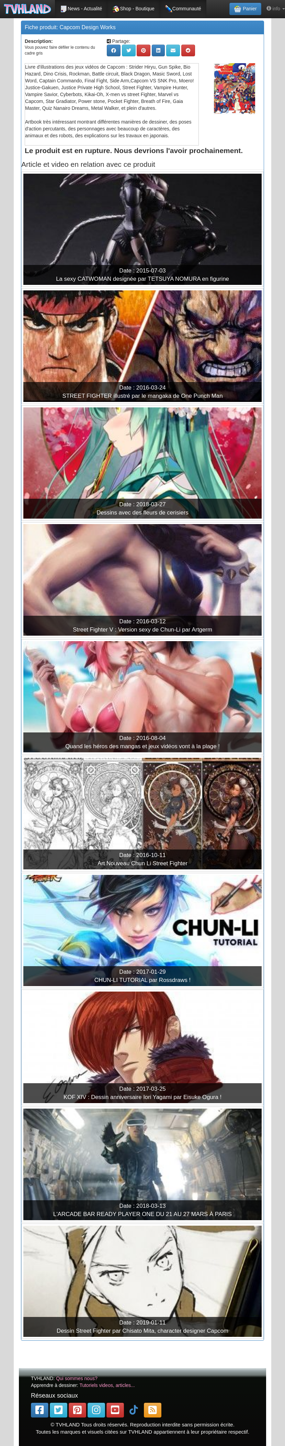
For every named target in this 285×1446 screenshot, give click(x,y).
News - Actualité (81, 9)
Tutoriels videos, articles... (107, 1385)
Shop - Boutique (133, 9)
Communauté (183, 9)
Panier (245, 9)
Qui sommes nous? (77, 1378)
